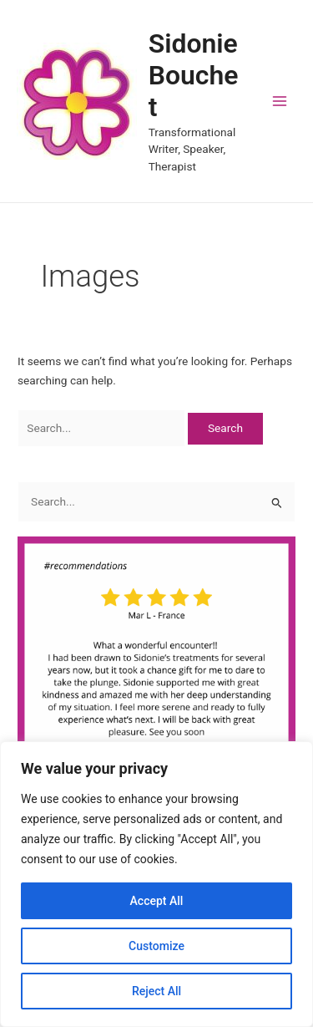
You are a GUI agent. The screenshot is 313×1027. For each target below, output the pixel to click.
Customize (156, 946)
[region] (156, 884)
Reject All (156, 991)
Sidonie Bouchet (194, 76)
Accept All (157, 901)
